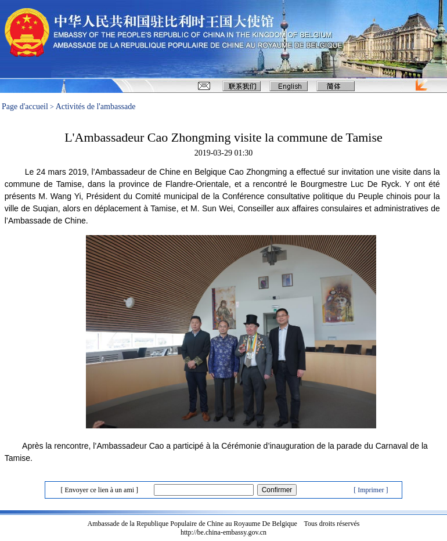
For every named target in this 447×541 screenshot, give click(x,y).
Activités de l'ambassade (96, 106)
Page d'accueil (25, 106)
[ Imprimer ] (371, 490)
